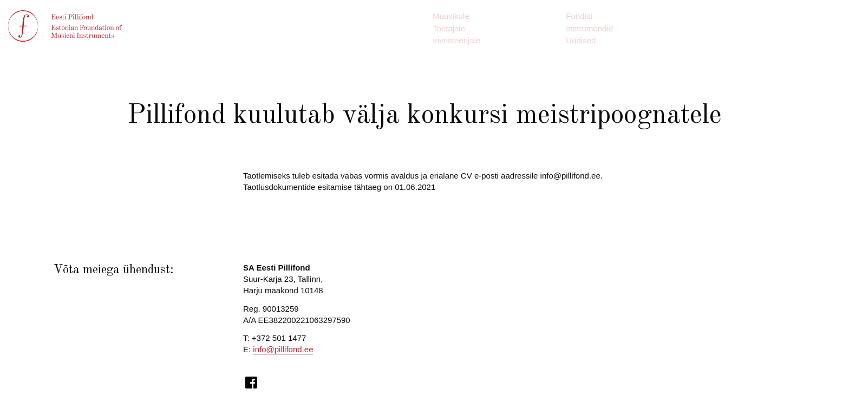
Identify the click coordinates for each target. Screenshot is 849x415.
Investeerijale (456, 40)
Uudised (581, 40)
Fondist (579, 16)
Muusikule (451, 16)
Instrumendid (589, 28)
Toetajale (449, 28)
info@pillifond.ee (283, 349)
